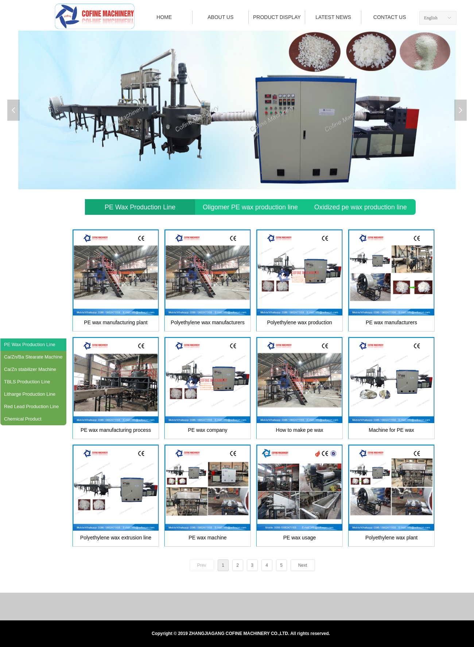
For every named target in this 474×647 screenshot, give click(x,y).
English (431, 17)
